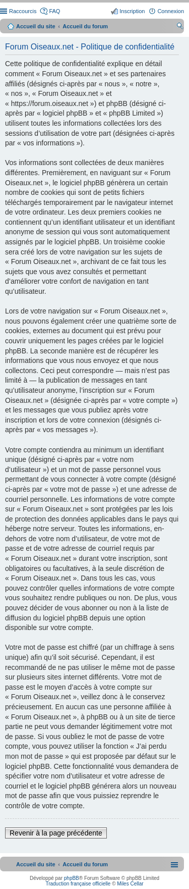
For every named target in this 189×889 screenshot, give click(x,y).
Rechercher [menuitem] (180, 27)
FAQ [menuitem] (54, 11)
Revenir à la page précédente (56, 833)
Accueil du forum (85, 26)
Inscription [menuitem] (132, 11)
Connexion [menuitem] (170, 11)
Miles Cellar (130, 883)
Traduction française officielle (77, 883)
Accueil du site (35, 26)
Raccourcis (22, 11)
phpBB (71, 878)
